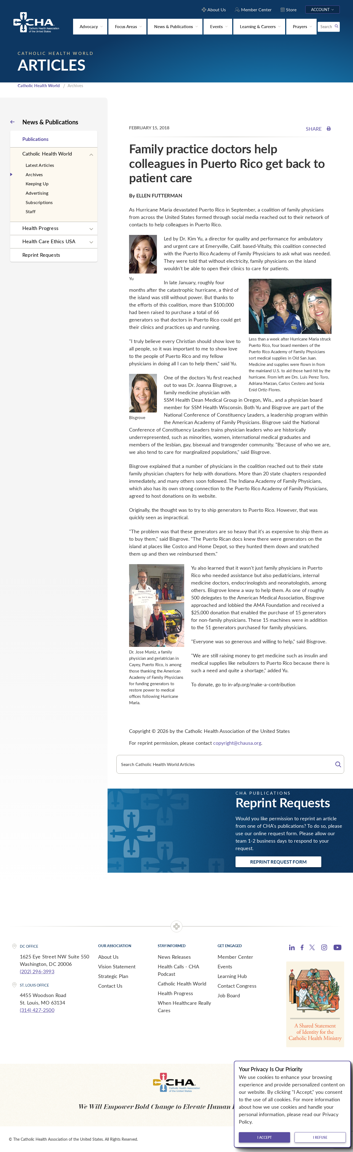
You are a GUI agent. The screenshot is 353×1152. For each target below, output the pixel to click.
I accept (264, 1137)
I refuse (320, 1137)
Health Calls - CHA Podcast (178, 970)
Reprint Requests (41, 254)
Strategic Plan (113, 976)
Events (225, 966)
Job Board (229, 995)
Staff (31, 211)
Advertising (37, 193)
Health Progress (40, 228)
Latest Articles (40, 165)
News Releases (174, 956)
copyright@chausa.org (237, 743)
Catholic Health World (39, 85)
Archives (34, 174)
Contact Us (110, 985)
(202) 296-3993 (37, 971)
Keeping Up (37, 183)
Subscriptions (39, 202)
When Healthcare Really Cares (184, 1007)
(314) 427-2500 (37, 1010)
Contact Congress (237, 985)
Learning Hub (232, 976)
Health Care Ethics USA (48, 241)
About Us (108, 956)
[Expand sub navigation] (91, 154)
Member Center (235, 956)
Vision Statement (116, 966)
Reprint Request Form (278, 861)
